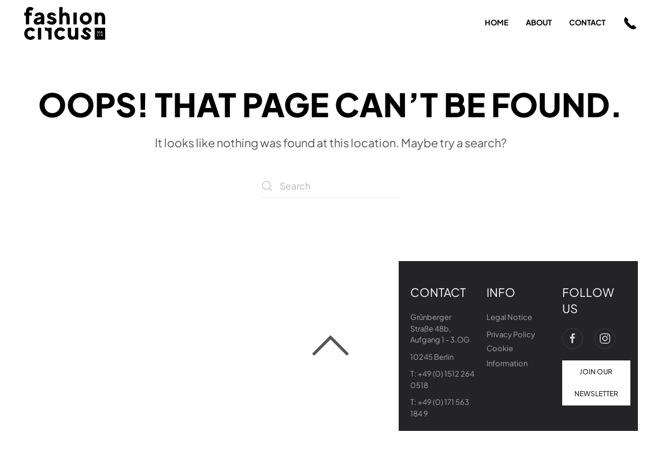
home (496, 22)
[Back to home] (64, 23)
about (539, 22)
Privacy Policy (511, 334)
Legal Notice (509, 317)
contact (587, 22)
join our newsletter (596, 382)
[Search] (330, 186)
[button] (630, 23)
